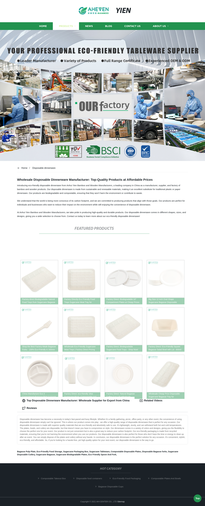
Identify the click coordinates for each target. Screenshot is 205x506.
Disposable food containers (90, 478)
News (89, 26)
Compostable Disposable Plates (126, 451)
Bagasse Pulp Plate (26, 451)
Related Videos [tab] (151, 400)
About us (159, 26)
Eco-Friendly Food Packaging (128, 478)
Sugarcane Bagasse (45, 454)
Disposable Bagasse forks (154, 451)
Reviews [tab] (29, 408)
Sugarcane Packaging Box (75, 451)
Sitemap (121, 501)
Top (197, 498)
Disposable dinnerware (44, 168)
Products (66, 26)
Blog (108, 26)
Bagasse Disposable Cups (112, 486)
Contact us (132, 26)
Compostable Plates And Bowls (167, 478)
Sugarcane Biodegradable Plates (71, 454)
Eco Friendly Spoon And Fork (102, 454)
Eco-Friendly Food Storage (49, 451)
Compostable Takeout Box (54, 478)
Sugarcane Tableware (99, 451)
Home (43, 26)
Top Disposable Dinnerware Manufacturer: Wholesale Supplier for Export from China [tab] (76, 400)
